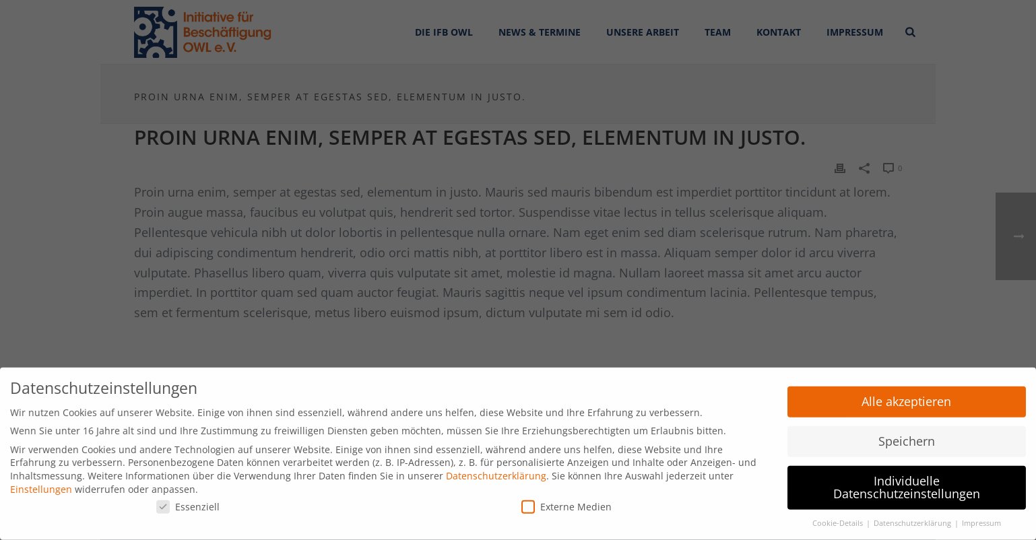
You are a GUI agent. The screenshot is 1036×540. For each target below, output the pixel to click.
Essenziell (188, 502)
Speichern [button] (906, 436)
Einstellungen (41, 483)
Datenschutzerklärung (496, 471)
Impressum (981, 518)
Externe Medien (566, 502)
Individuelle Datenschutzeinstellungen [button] (906, 482)
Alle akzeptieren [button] (906, 397)
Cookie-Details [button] (838, 518)
